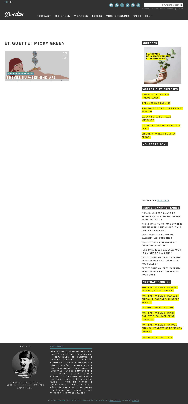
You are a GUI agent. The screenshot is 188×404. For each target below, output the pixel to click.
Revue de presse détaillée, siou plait (71, 386)
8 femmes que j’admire (156, 103)
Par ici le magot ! (62, 379)
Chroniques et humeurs (71, 357)
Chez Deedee (84, 354)
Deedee (18, 14)
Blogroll (171, 9)
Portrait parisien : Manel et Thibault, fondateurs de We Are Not (160, 299)
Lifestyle (56, 371)
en (12, 2)
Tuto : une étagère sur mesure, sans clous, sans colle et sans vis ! (162, 227)
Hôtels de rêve (60, 365)
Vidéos (78, 390)
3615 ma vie (57, 351)
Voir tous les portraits (157, 338)
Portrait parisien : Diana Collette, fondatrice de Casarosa (158, 316)
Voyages (81, 16)
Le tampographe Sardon (158, 308)
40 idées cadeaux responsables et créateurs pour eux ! (161, 271)
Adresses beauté (79, 351)
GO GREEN (62, 16)
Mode (78, 374)
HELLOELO (115, 400)
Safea (135, 400)
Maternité (83, 371)
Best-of (67, 354)
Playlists (163, 200)
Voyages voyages (75, 393)
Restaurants (58, 385)
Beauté (55, 354)
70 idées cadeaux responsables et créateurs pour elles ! (161, 260)
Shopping (64, 390)
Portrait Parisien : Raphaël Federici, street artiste (160, 289)
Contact (180, 9)
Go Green (83, 362)
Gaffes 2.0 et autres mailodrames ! (155, 96)
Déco (70, 362)
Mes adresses (59, 374)
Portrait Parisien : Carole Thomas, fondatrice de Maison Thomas (162, 328)
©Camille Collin (23, 385)
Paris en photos (76, 382)
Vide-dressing (117, 16)
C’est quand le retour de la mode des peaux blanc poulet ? (161, 216)
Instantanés (81, 365)
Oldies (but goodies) (76, 376)
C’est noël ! (143, 16)
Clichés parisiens (62, 360)
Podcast (44, 16)
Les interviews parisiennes (69, 368)
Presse (162, 9)
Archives (154, 9)
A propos (145, 9)
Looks (97, 16)
